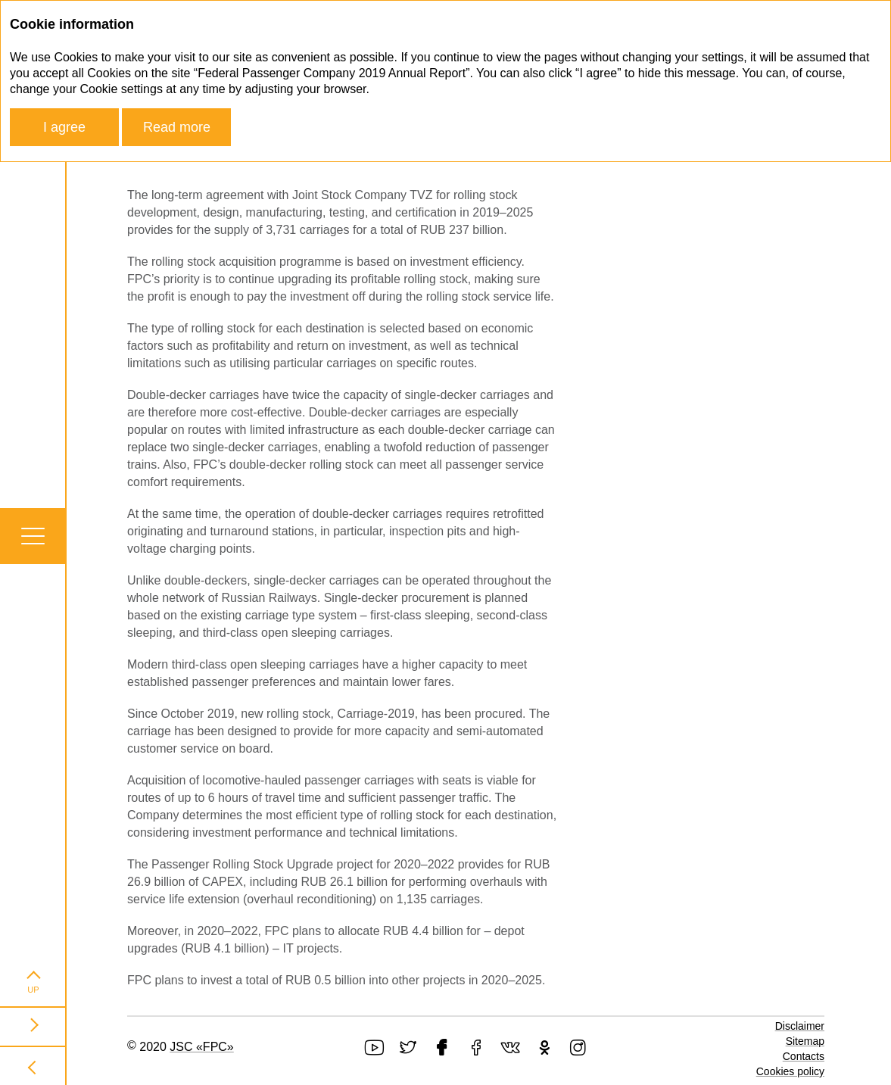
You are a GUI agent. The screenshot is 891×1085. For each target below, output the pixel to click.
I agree (64, 127)
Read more (176, 127)
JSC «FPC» (201, 1046)
